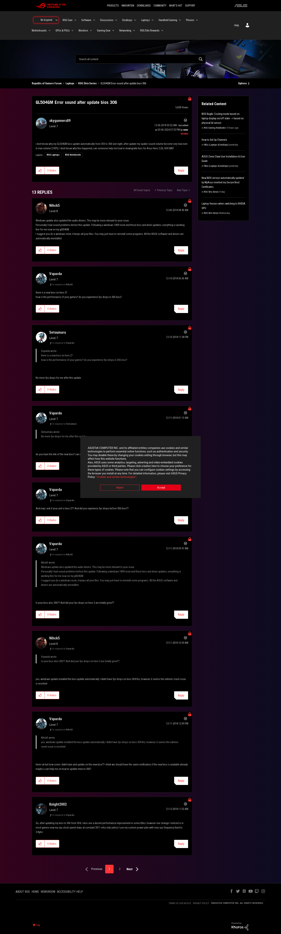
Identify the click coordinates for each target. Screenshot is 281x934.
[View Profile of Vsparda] (55, 274)
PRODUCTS (113, 5)
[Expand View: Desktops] (135, 20)
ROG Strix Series (87, 83)
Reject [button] (120, 487)
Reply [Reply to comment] (181, 250)
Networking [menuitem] (125, 30)
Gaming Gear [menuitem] (103, 30)
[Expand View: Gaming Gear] (113, 30)
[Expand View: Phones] (197, 20)
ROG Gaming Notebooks (215, 128)
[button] (40, 170)
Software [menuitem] (86, 20)
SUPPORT (190, 5)
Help (236, 25)
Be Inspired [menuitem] (46, 19)
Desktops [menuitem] (127, 20)
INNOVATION (128, 5)
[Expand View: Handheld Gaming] (180, 20)
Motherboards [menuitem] (39, 30)
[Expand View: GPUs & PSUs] (72, 30)
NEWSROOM (48, 891)
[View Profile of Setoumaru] (57, 332)
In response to (62, 284)
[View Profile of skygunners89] (60, 120)
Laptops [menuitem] (145, 20)
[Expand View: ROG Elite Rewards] (162, 30)
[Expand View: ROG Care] (75, 20)
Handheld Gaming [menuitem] (168, 20)
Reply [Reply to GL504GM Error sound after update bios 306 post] (181, 170)
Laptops (70, 83)
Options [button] (242, 83)
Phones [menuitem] (190, 20)
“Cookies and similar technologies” (116, 477)
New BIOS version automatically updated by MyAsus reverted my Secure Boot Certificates (223, 182)
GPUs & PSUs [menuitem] (63, 30)
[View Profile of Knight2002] (58, 804)
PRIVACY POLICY (201, 903)
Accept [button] (161, 487)
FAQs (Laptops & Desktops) (216, 144)
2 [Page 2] (119, 869)
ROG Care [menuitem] (67, 20)
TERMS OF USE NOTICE (180, 903)
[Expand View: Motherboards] (49, 30)
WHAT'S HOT (175, 5)
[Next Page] (133, 869)
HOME (35, 891)
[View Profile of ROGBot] (184, 133)
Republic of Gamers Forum (47, 83)
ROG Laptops (53, 155)
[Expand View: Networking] (134, 30)
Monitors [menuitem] (83, 30)
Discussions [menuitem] (106, 20)
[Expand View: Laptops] (152, 20)
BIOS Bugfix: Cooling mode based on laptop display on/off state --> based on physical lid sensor (223, 118)
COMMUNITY (160, 5)
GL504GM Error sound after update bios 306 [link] (123, 83)
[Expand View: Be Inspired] (56, 20)
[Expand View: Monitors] (91, 30)
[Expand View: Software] (94, 20)
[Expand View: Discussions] (116, 20)
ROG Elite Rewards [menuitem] (149, 30)
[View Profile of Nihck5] (54, 205)
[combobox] (140, 59)
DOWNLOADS (144, 5)
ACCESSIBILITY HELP (70, 891)
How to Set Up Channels (214, 139)
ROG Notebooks (73, 155)
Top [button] (38, 925)
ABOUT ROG (23, 891)
